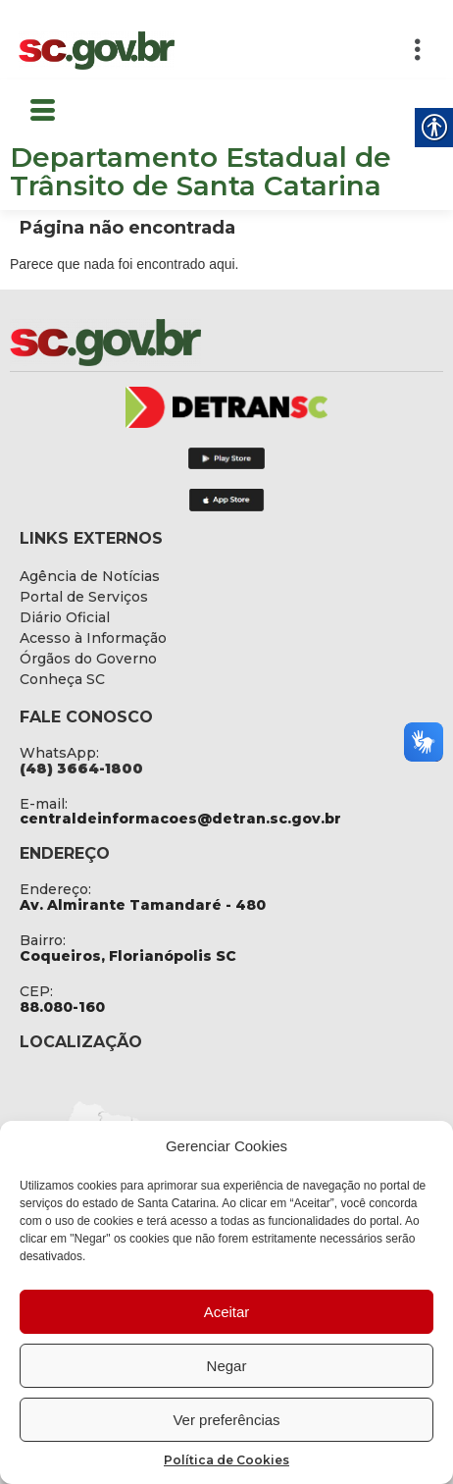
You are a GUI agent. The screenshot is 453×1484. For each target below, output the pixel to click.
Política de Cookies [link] (226, 1460)
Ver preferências (226, 1419)
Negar (227, 1365)
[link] (96, 50)
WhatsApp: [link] (59, 753)
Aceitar (227, 1311)
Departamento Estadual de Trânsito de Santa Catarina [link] (200, 171)
